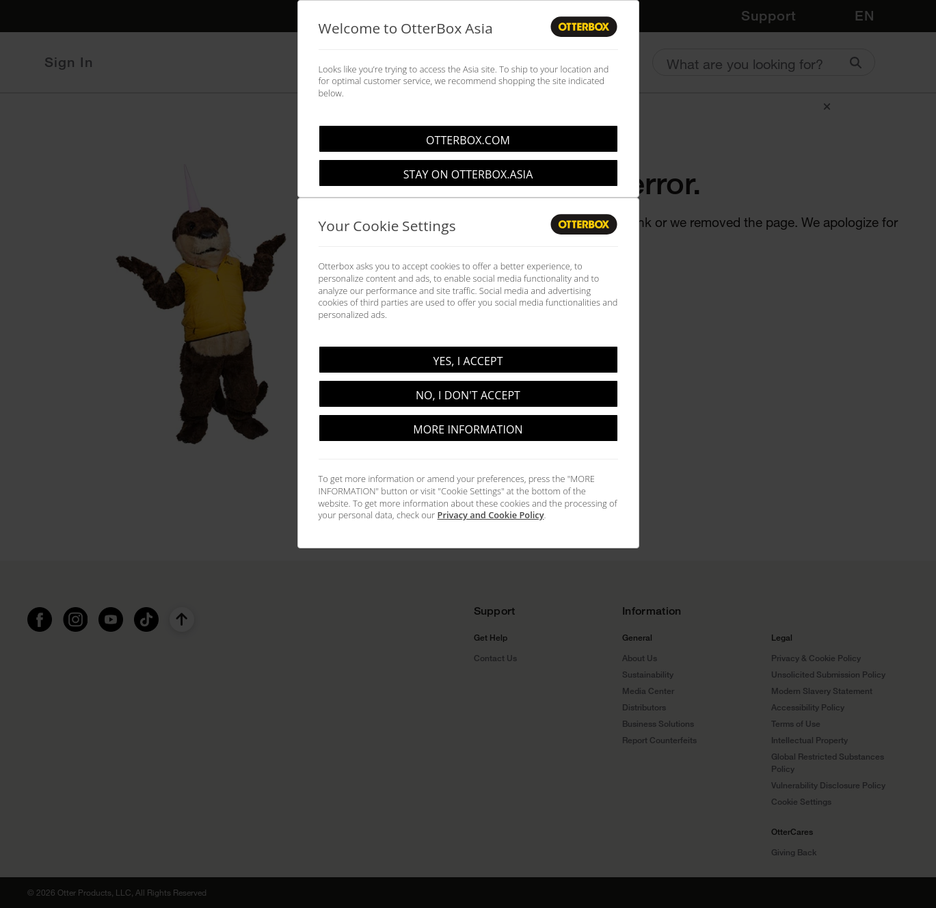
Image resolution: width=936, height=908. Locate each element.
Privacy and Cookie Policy (491, 515)
